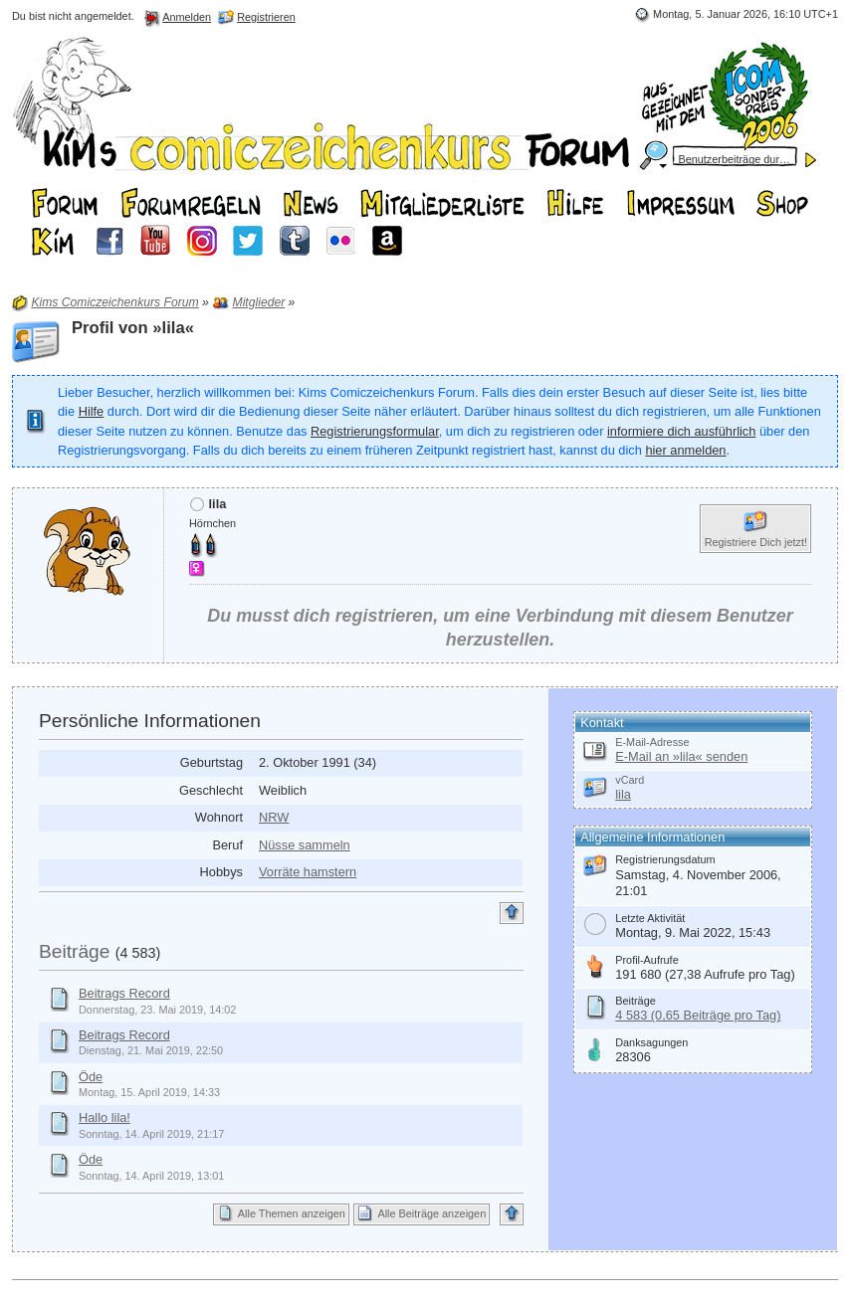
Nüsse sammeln (304, 844)
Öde (91, 1076)
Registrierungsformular (375, 431)
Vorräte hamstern (307, 871)
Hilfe (92, 411)
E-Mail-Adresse (652, 742)
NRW (274, 817)
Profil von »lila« (133, 327)
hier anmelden (685, 450)
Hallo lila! (104, 1117)
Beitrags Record (124, 993)
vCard (629, 780)
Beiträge (74, 951)
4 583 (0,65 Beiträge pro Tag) (697, 1015)
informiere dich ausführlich (681, 431)
